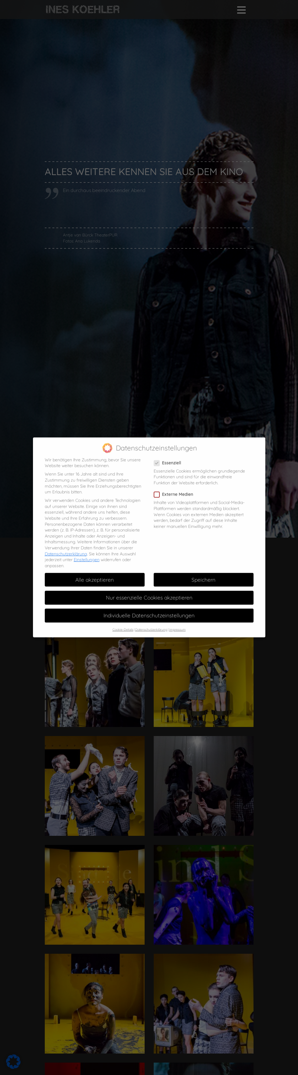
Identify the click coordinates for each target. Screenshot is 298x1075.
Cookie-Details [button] (123, 624)
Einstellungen (87, 554)
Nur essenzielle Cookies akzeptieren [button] (149, 591)
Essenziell (169, 457)
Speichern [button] (203, 574)
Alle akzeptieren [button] (94, 574)
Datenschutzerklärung (66, 548)
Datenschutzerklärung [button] (151, 624)
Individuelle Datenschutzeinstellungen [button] (149, 609)
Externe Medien (175, 489)
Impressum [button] (177, 624)
